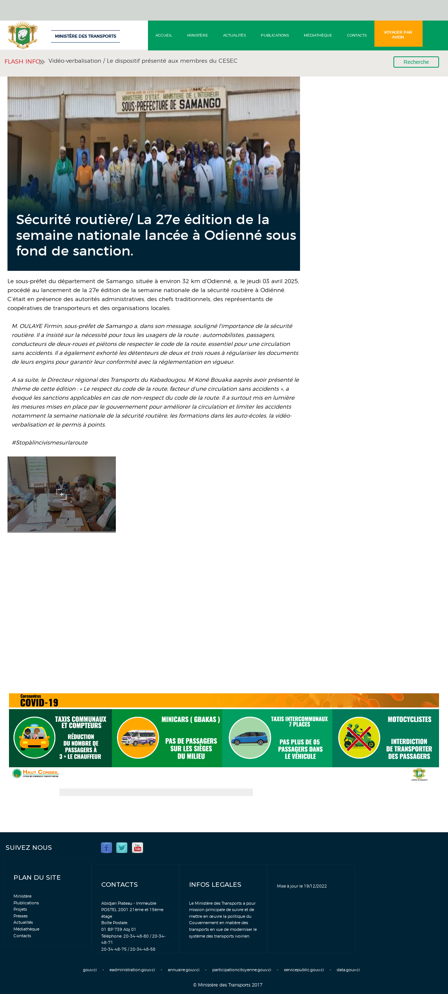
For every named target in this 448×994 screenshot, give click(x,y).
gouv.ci (90, 970)
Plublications (26, 903)
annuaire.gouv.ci (184, 970)
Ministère (197, 35)
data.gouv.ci (348, 970)
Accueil (163, 35)
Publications (275, 35)
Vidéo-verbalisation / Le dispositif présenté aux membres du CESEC (143, 61)
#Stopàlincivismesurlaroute (49, 443)
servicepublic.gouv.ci (304, 970)
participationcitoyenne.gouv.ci (241, 970)
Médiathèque (318, 35)
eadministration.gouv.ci (132, 970)
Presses (20, 916)
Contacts (357, 35)
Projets (20, 909)
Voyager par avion (398, 35)
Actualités (234, 35)
